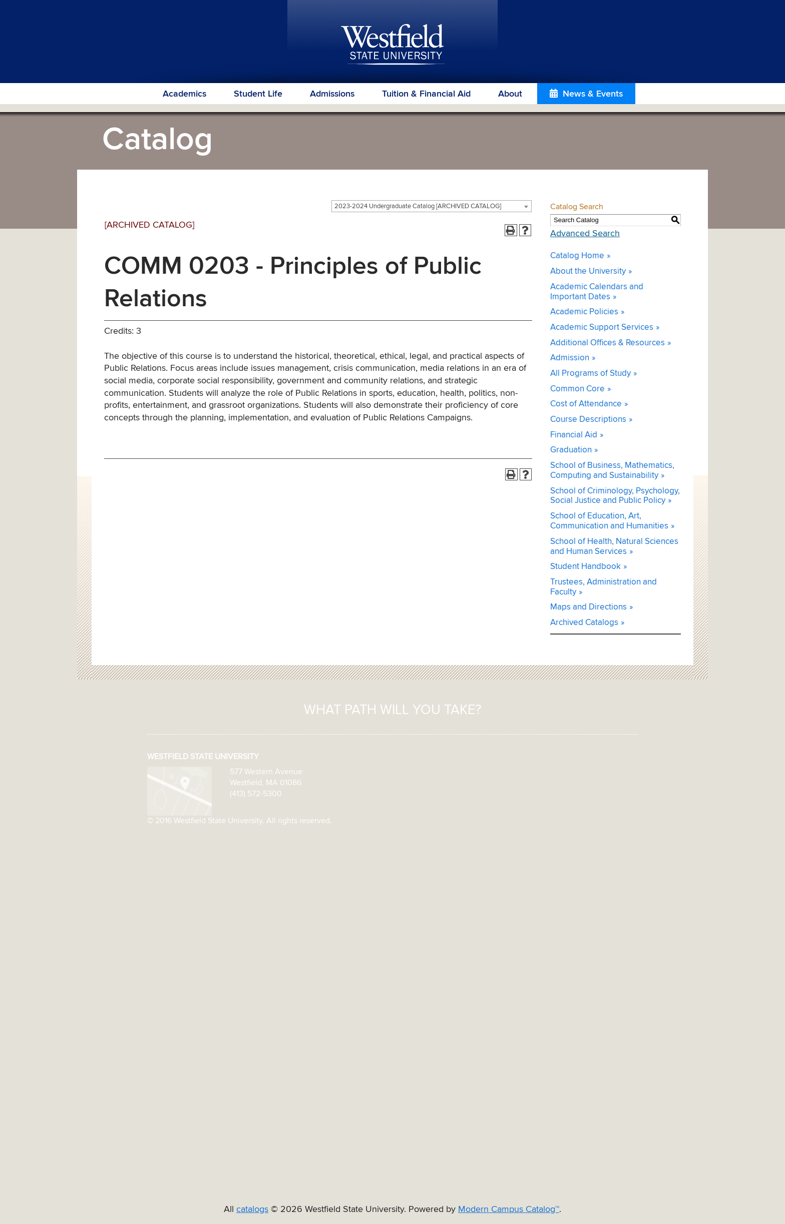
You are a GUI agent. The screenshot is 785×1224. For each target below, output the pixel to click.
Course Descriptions (588, 419)
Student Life (258, 94)
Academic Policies (584, 312)
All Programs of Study (590, 373)
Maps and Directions (588, 607)
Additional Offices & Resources (607, 343)
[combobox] (431, 206)
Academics (184, 94)
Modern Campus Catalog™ (508, 1209)
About (510, 94)
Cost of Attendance (586, 404)
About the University (588, 271)
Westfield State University (392, 45)
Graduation (571, 450)
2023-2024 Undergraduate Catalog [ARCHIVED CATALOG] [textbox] (417, 206)
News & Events (593, 94)
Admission (569, 358)
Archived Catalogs (584, 623)
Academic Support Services (601, 327)
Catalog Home (577, 256)
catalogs (252, 1209)
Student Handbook (585, 566)
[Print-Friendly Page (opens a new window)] (511, 230)
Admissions (332, 94)
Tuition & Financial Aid (426, 94)
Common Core (577, 389)
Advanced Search (585, 233)
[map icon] (179, 790)
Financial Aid (573, 435)
